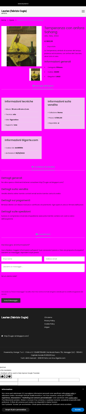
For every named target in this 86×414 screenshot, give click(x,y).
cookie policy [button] (73, 398)
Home (3, 20)
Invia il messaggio (11, 300)
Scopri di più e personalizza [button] (15, 410)
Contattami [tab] (43, 234)
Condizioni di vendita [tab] (43, 166)
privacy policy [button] (70, 393)
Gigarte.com (60, 358)
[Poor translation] (8, 376)
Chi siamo (48, 317)
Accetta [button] (78, 410)
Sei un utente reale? (9, 276)
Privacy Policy (49, 321)
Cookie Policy (49, 324)
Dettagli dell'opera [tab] (43, 85)
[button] (83, 389)
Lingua (46, 327)
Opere (11, 20)
